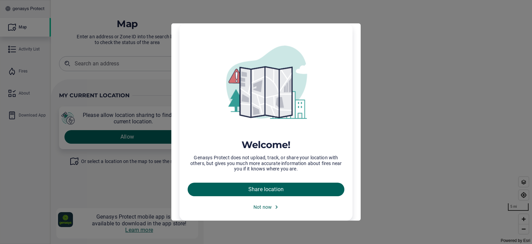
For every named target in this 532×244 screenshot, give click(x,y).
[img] (266, 83)
